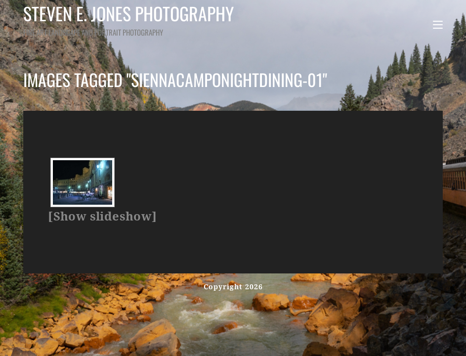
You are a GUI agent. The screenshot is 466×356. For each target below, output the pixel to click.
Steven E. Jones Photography (145, 19)
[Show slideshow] (102, 216)
